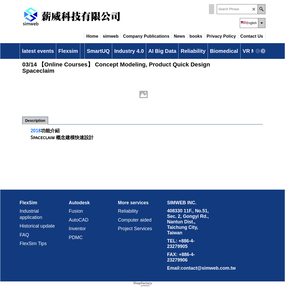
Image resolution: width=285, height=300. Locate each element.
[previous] (257, 51)
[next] (263, 51)
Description (35, 120)
